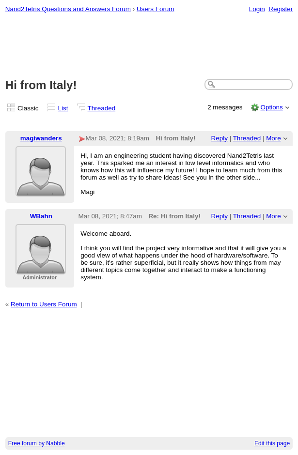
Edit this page (272, 443)
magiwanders (41, 138)
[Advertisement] (149, 46)
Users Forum (155, 9)
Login (257, 9)
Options (271, 107)
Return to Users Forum (44, 304)
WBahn (41, 216)
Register (280, 9)
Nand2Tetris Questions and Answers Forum (68, 9)
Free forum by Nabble (36, 443)
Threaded (102, 108)
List (63, 108)
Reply (219, 138)
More (273, 138)
